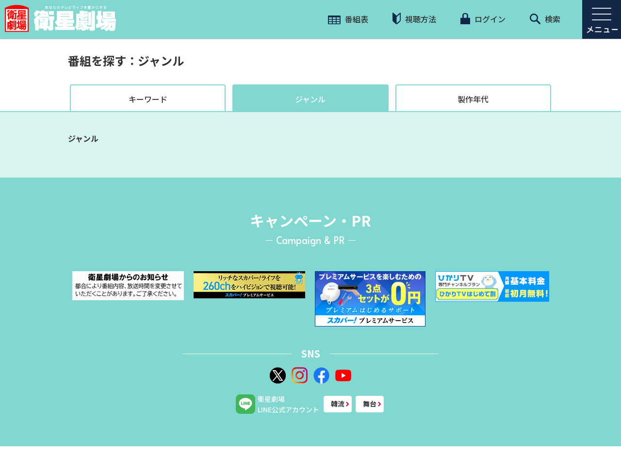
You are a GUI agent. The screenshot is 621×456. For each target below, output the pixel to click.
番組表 (348, 19)
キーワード (148, 99)
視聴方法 (414, 19)
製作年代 (473, 99)
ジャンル (310, 99)
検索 (545, 19)
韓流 (337, 403)
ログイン (482, 19)
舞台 (369, 403)
